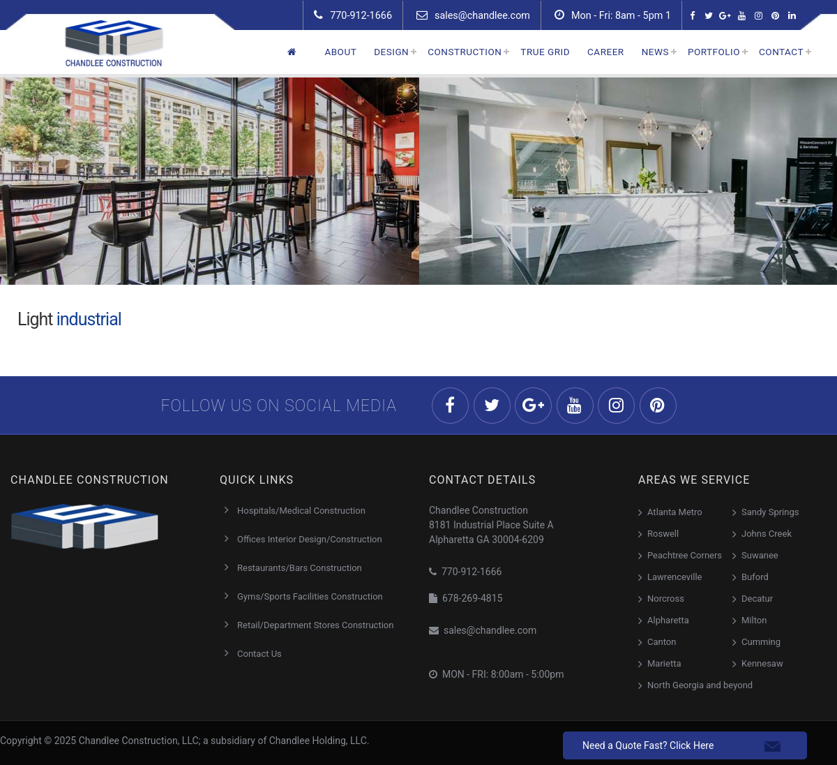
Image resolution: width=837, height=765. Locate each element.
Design (391, 51)
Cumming (761, 642)
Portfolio (714, 51)
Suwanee (759, 555)
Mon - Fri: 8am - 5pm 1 (613, 15)
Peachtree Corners (684, 555)
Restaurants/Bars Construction (299, 568)
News (655, 51)
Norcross (665, 598)
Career (605, 51)
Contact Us (259, 653)
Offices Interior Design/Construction (309, 539)
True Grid (545, 51)
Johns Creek (766, 533)
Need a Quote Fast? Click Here (648, 745)
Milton (754, 620)
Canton (661, 642)
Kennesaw (762, 663)
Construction (465, 51)
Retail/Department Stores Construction (315, 625)
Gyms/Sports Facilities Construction (310, 596)
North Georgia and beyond (700, 685)
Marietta (664, 663)
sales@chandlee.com (473, 15)
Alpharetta (668, 620)
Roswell (663, 533)
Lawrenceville (674, 577)
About (340, 51)
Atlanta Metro (674, 512)
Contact (781, 51)
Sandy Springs (770, 512)
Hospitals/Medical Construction (301, 510)
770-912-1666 (353, 15)
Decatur (757, 598)
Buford (755, 577)
